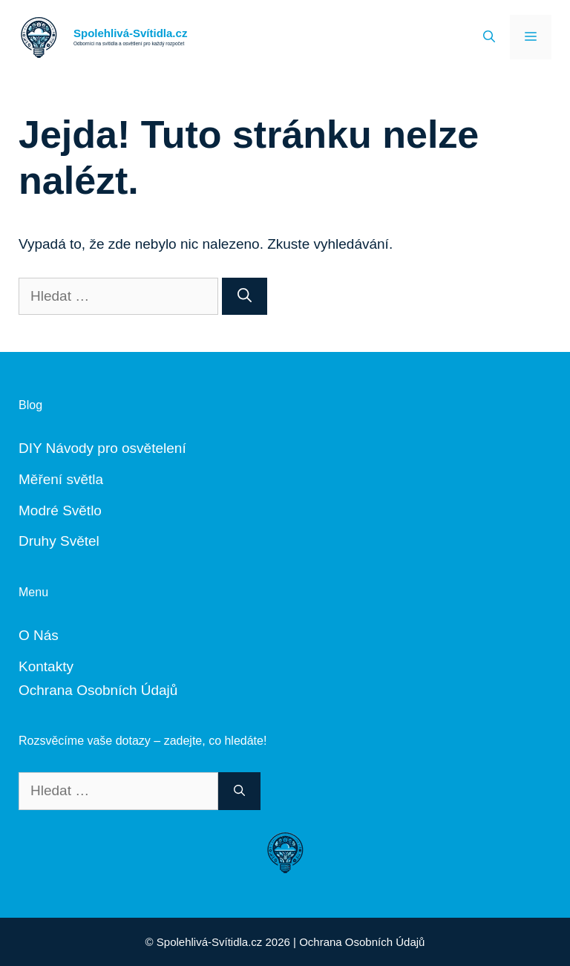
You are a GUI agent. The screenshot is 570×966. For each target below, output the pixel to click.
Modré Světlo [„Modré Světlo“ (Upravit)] (60, 510)
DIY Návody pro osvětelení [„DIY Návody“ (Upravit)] (102, 448)
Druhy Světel (59, 541)
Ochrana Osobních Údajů (98, 690)
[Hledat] (244, 297)
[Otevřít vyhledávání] (489, 37)
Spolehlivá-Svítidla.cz (130, 33)
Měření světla (61, 479)
